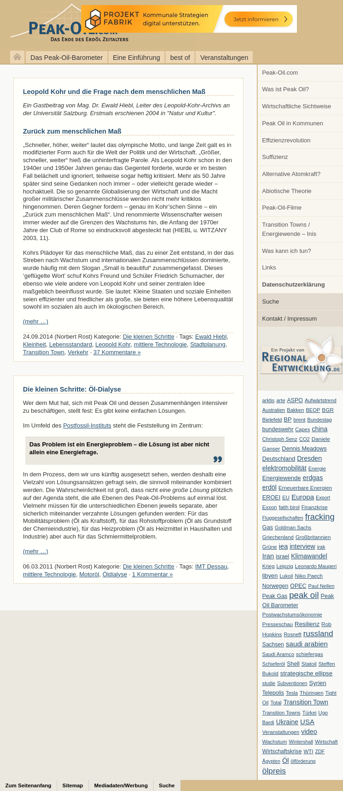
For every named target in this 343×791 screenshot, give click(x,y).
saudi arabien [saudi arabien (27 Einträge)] (307, 644)
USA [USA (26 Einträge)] (307, 722)
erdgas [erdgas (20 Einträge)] (313, 477)
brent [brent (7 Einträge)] (299, 419)
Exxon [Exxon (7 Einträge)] (269, 507)
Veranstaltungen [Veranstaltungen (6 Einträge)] (280, 732)
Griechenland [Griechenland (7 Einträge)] (278, 537)
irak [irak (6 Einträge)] (321, 547)
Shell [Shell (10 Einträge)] (293, 664)
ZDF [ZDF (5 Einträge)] (320, 751)
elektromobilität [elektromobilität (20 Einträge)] (284, 468)
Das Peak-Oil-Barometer (66, 57)
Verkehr (78, 352)
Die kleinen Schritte (149, 336)
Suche (270, 301)
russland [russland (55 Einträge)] (318, 633)
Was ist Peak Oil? (285, 89)
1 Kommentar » (152, 574)
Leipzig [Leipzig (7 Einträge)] (285, 566)
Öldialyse (114, 574)
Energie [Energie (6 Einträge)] (317, 468)
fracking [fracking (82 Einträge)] (320, 516)
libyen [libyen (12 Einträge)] (270, 575)
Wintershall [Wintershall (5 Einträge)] (301, 741)
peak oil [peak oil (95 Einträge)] (304, 595)
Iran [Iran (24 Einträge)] (268, 556)
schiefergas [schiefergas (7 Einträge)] (309, 654)
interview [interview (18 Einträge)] (302, 546)
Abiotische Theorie (287, 190)
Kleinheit (34, 344)
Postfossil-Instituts (87, 425)
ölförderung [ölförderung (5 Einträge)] (303, 761)
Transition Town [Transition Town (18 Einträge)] (306, 702)
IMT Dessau (211, 566)
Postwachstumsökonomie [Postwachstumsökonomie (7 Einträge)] (292, 614)
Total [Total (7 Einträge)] (275, 702)
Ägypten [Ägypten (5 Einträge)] (271, 761)
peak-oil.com (97, 24)
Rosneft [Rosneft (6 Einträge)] (292, 634)
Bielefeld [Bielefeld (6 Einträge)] (272, 419)
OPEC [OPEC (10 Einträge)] (298, 586)
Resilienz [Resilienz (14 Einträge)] (307, 624)
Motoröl (89, 574)
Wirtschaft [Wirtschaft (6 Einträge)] (326, 741)
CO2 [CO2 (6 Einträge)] (304, 439)
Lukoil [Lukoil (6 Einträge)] (286, 576)
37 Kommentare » (117, 352)
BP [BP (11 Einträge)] (288, 419)
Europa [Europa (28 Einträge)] (302, 497)
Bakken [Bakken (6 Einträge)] (295, 410)
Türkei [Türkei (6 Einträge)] (309, 712)
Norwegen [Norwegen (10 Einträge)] (275, 586)
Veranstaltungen (224, 57)
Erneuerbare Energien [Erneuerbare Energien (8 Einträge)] (305, 488)
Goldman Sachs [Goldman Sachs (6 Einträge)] (293, 527)
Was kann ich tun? (286, 250)
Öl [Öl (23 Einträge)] (285, 760)
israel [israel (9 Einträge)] (282, 556)
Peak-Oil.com (280, 72)
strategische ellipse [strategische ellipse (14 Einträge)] (306, 673)
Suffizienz (275, 156)
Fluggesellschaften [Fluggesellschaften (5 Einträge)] (282, 518)
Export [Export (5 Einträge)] (323, 497)
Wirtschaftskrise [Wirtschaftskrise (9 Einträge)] (282, 751)
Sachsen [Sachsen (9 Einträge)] (273, 644)
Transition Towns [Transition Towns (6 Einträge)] (281, 712)
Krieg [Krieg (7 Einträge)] (268, 566)
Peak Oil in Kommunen (292, 123)
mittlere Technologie (160, 344)
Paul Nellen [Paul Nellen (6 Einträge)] (321, 586)
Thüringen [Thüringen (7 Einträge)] (312, 693)
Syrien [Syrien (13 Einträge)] (317, 683)
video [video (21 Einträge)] (309, 731)
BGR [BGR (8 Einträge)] (328, 410)
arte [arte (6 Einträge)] (280, 400)
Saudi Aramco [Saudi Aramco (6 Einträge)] (278, 654)
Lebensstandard (70, 344)
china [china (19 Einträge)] (320, 429)
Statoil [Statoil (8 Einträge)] (309, 664)
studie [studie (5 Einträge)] (268, 683)
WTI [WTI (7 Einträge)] (308, 751)
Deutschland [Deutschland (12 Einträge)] (279, 458)
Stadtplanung (207, 344)
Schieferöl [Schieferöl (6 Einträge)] (273, 664)
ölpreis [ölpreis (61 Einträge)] (274, 770)
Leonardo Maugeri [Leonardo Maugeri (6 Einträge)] (316, 566)
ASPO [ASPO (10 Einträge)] (295, 400)
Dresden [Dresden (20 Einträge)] (309, 458)
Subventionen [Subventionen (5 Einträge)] (292, 683)
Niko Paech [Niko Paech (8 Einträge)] (309, 576)
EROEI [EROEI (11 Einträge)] (271, 497)
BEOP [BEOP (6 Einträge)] (313, 410)
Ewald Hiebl (210, 336)
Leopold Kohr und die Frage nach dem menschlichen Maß (114, 91)
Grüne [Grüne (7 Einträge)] (269, 547)
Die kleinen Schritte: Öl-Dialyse (72, 389)
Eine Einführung (136, 57)
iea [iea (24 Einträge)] (283, 546)
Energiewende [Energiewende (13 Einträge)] (281, 478)
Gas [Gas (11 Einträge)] (267, 527)
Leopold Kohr (112, 344)
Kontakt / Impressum (289, 318)
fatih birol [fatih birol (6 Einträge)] (289, 507)
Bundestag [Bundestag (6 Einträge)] (320, 419)
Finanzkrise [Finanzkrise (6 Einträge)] (315, 507)
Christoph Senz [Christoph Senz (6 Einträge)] (279, 439)
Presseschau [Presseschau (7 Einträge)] (277, 624)
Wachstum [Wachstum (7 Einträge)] (274, 741)
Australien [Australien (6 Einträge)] (273, 410)
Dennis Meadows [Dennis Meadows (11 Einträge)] (304, 448)
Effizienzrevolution (286, 140)
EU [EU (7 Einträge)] (286, 497)
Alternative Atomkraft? (291, 173)
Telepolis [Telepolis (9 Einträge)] (273, 693)
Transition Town (44, 352)
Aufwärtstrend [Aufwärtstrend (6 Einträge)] (321, 400)
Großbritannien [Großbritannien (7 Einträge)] (313, 537)
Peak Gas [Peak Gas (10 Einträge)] (274, 596)
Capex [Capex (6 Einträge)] (302, 429)
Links (269, 267)
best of (180, 57)
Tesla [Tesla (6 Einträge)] (292, 693)
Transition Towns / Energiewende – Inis (289, 229)
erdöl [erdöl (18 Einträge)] (269, 487)
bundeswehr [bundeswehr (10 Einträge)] (278, 429)
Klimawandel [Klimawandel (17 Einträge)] (309, 556)
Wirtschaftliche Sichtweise (296, 106)
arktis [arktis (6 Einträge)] (268, 400)
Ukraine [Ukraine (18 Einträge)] (287, 722)
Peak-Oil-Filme (282, 207)
